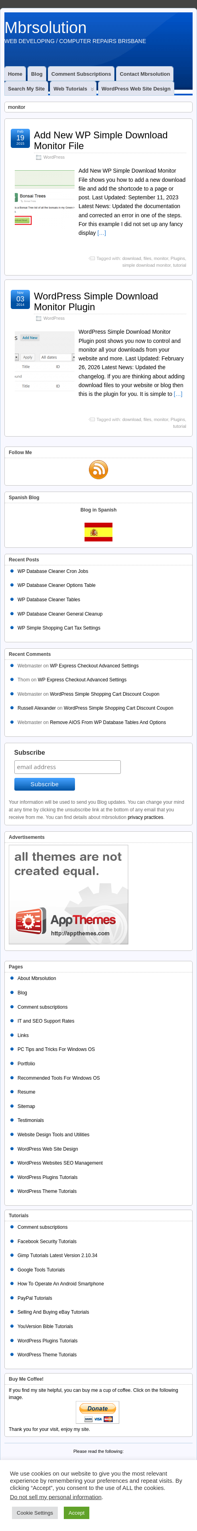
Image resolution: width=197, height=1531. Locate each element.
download (131, 258)
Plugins (178, 258)
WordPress (54, 157)
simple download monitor (146, 265)
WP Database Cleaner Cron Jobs (53, 571)
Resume (26, 1092)
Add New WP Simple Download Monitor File (101, 140)
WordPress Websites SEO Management (60, 1163)
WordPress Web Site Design (136, 89)
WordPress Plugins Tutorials (48, 1177)
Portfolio (26, 1064)
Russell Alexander (37, 708)
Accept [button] (77, 1513)
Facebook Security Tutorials (47, 1241)
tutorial (179, 265)
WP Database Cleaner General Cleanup (60, 614)
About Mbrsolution (37, 978)
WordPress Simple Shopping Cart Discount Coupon (105, 694)
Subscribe (29, 752)
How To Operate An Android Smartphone (61, 1284)
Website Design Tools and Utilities (53, 1134)
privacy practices (145, 817)
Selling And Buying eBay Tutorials (53, 1312)
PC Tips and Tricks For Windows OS (56, 1049)
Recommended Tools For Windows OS (59, 1078)
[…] (101, 233)
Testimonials (31, 1120)
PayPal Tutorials (35, 1298)
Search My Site (26, 89)
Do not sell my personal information (56, 1497)
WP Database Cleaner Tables (49, 599)
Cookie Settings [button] (35, 1513)
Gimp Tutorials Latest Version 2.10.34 (57, 1255)
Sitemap (26, 1106)
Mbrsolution (45, 27)
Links (23, 1035)
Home (15, 74)
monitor (161, 258)
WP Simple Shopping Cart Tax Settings (59, 628)
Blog (37, 74)
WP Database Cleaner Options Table (57, 585)
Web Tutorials (73, 90)
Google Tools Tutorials (41, 1270)
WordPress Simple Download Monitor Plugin (96, 301)
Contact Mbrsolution (145, 74)
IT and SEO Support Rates (46, 1021)
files (148, 258)
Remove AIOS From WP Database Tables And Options (108, 722)
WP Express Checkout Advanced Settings (94, 666)
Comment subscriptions (81, 74)
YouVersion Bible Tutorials (45, 1326)
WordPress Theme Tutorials (47, 1191)
